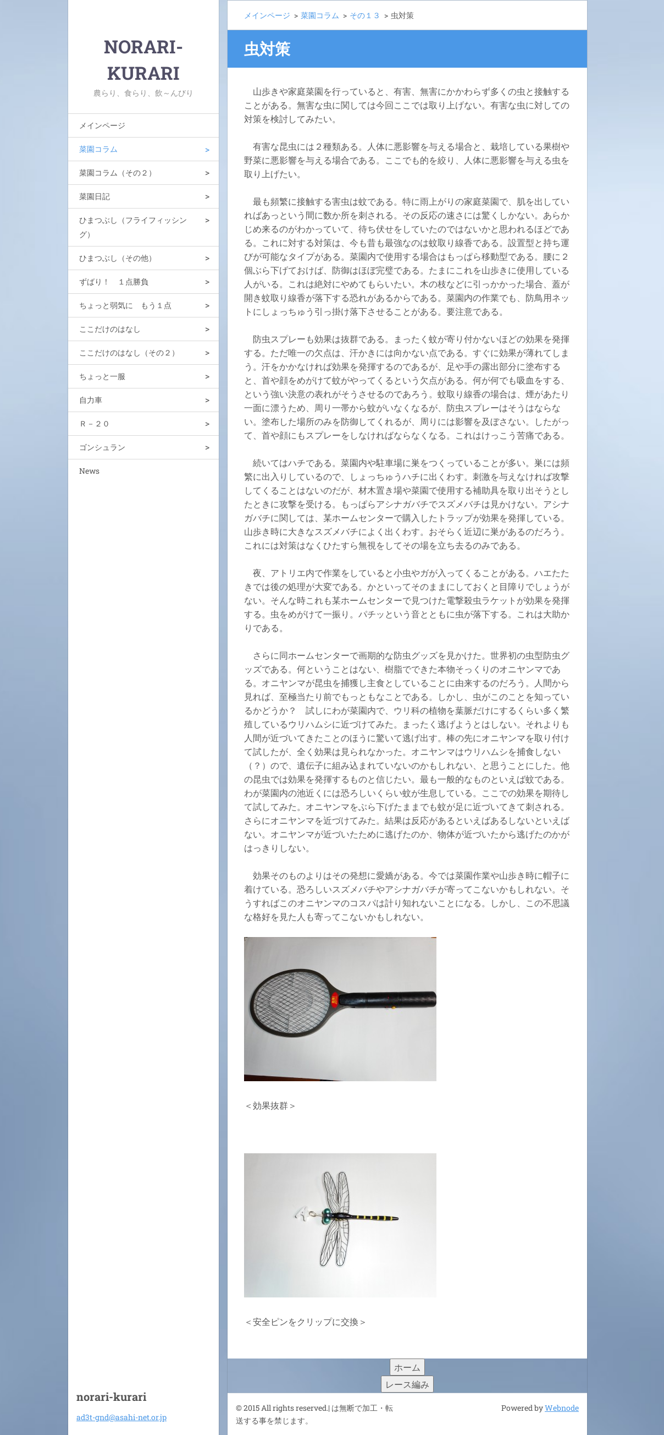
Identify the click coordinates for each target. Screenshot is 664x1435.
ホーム (407, 1367)
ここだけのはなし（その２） (129, 352)
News (89, 470)
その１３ (365, 15)
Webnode (562, 1408)
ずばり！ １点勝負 (113, 281)
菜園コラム (98, 149)
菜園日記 (94, 196)
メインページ (102, 125)
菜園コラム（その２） (117, 172)
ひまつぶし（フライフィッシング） (133, 227)
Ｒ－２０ (94, 423)
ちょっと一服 (102, 376)
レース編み (407, 1384)
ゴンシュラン (102, 447)
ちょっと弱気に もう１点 (125, 305)
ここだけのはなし (110, 329)
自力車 (90, 400)
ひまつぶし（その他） (117, 258)
